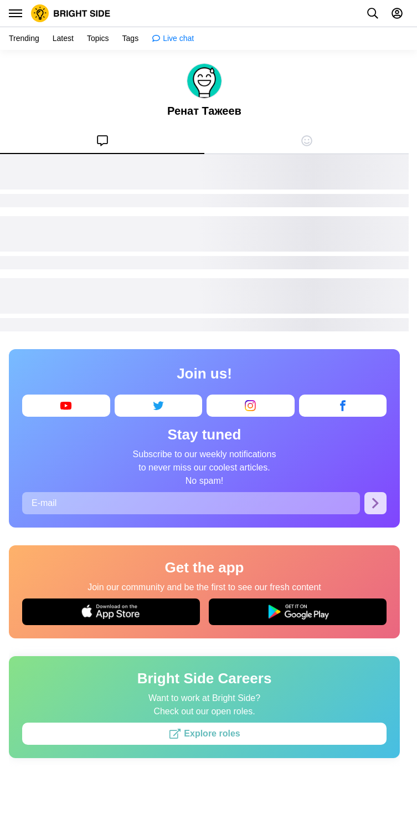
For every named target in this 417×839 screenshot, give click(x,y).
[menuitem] (102, 140)
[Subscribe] (375, 503)
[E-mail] (191, 503)
